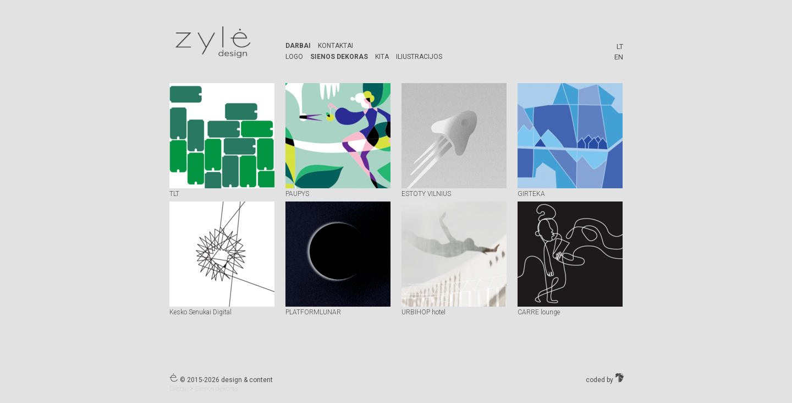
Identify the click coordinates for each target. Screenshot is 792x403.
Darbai (298, 46)
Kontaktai (335, 46)
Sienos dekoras (339, 57)
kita (382, 57)
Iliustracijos (419, 57)
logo (294, 57)
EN (618, 57)
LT (620, 46)
